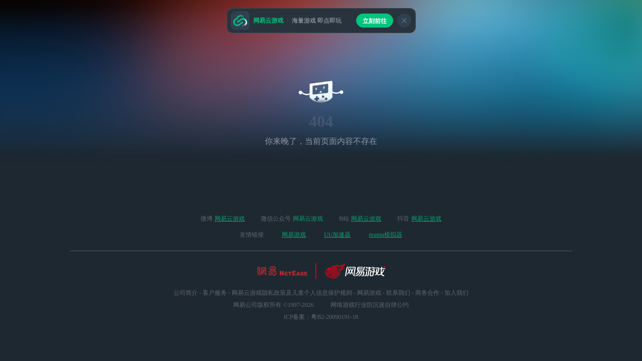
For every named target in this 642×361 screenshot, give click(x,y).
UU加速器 (337, 234)
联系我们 (398, 292)
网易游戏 (294, 234)
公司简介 (186, 292)
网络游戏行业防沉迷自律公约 (370, 304)
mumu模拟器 (385, 234)
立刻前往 (375, 21)
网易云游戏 (230, 218)
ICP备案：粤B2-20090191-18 (321, 316)
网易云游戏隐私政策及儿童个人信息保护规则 (292, 292)
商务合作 (427, 292)
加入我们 (456, 292)
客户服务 (215, 292)
